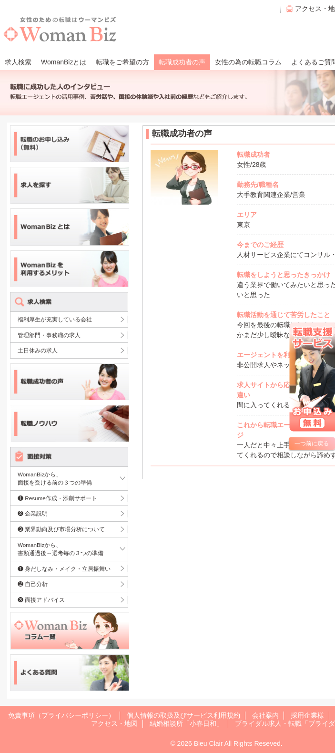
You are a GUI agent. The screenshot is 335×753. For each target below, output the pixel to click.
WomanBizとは (63, 62)
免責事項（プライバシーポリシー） (61, 715)
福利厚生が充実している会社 (55, 319)
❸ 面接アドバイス (41, 600)
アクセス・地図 (114, 723)
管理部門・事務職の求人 (49, 335)
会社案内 (265, 715)
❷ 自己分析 (33, 584)
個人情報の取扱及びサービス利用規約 (183, 715)
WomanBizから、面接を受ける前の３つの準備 (55, 478)
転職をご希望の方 (122, 62)
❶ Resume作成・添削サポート (57, 498)
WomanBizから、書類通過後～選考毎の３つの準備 (60, 549)
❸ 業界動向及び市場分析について (61, 529)
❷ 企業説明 (33, 513)
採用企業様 (307, 715)
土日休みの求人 (38, 350)
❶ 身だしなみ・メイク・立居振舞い (64, 569)
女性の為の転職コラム (248, 62)
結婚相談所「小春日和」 (186, 723)
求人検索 (18, 62)
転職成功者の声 (182, 62)
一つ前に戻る (311, 443)
